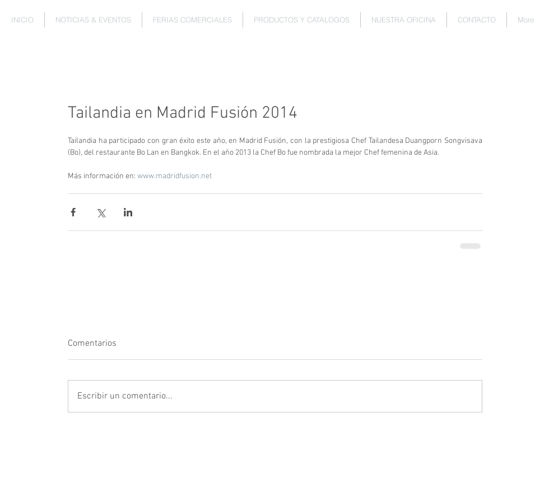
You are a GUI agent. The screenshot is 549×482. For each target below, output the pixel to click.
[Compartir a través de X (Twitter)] (100, 212)
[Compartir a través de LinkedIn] (128, 212)
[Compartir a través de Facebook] (73, 212)
